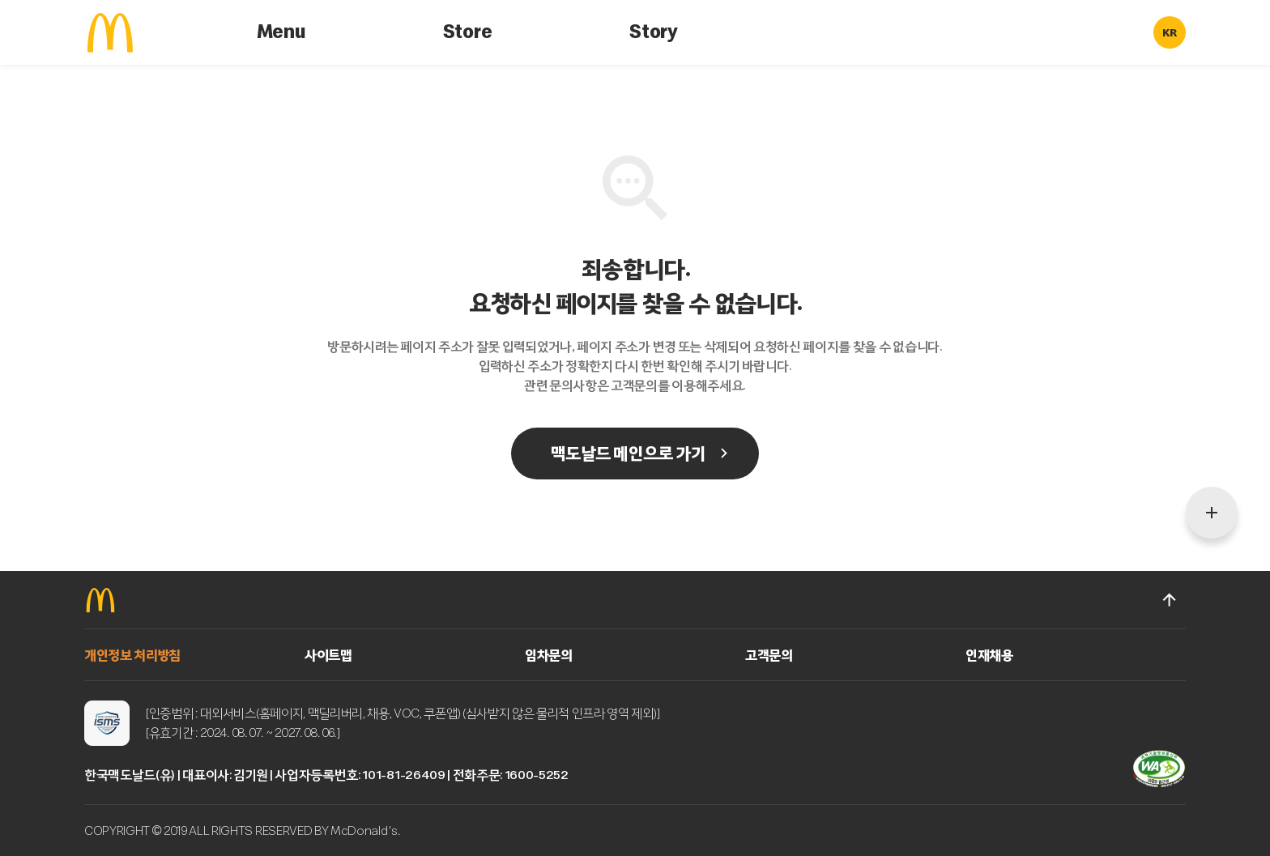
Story (653, 32)
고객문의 (769, 655)
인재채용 (989, 655)
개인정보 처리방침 (132, 655)
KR (1169, 33)
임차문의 (549, 655)
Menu (281, 32)
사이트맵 (328, 655)
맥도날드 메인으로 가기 (627, 453)
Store (467, 32)
